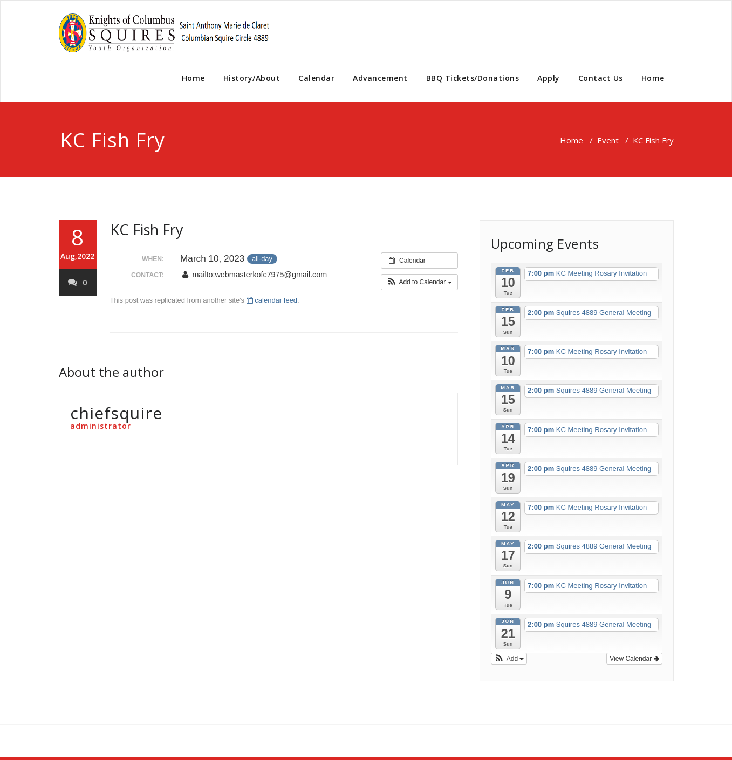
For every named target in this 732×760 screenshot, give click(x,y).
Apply (548, 78)
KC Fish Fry (146, 229)
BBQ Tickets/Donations (472, 78)
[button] (419, 282)
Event (608, 140)
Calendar (316, 78)
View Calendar (634, 658)
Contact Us (600, 78)
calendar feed (272, 300)
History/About (252, 78)
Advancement (380, 78)
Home (193, 78)
